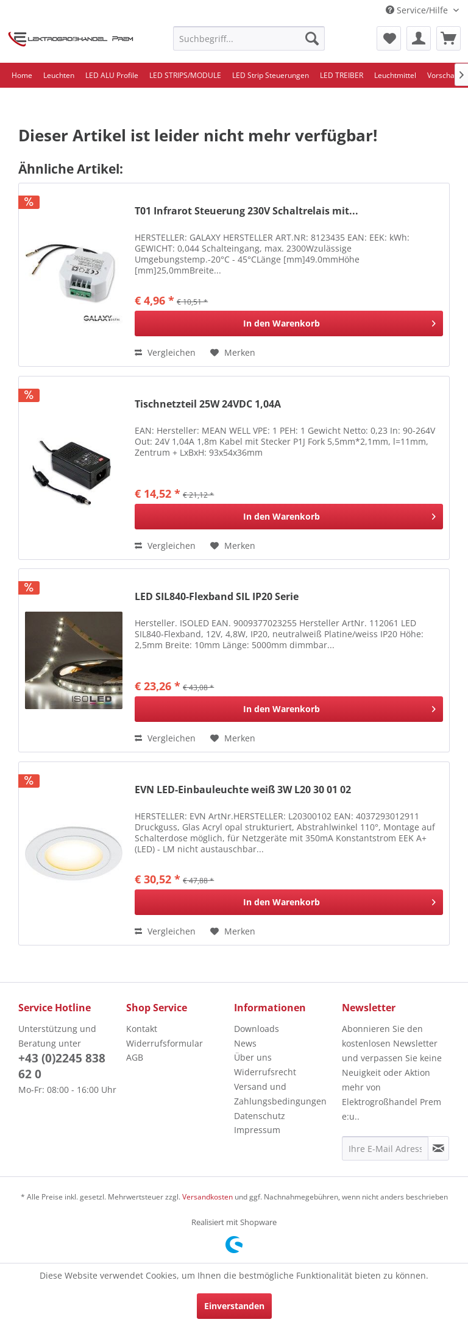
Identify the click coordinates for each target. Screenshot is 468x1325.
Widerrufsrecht (265, 1072)
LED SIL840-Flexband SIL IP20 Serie (217, 596)
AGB (134, 1057)
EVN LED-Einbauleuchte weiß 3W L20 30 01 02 (243, 789)
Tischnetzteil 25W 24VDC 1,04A (208, 404)
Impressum (257, 1130)
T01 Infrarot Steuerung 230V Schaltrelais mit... (246, 211)
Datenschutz (259, 1116)
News (245, 1043)
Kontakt (141, 1028)
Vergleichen (165, 352)
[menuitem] (249, 38)
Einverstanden (234, 1306)
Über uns (253, 1057)
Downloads (256, 1028)
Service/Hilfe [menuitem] (418, 10)
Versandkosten (207, 1197)
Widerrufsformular (164, 1043)
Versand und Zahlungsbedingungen (280, 1094)
